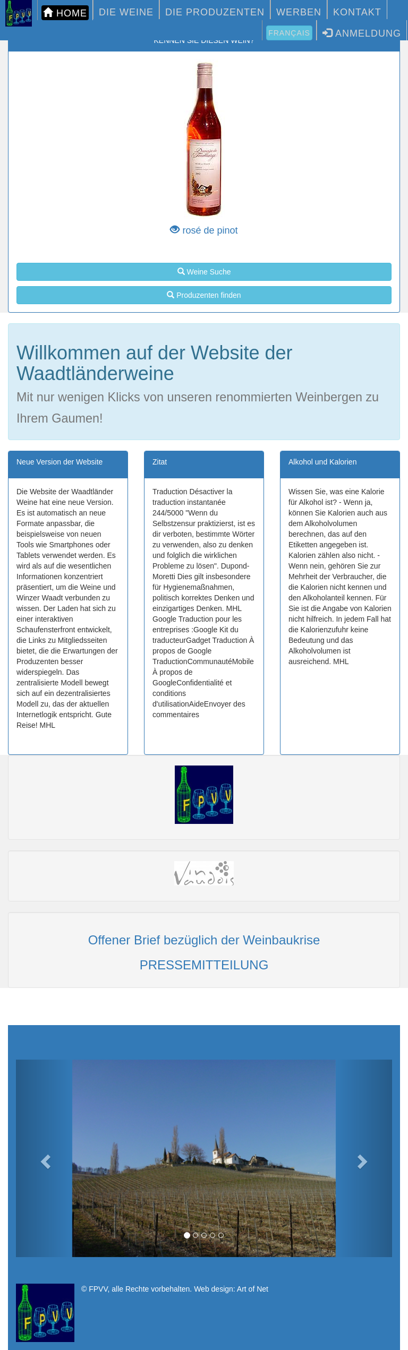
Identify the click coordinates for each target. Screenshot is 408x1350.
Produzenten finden (204, 295)
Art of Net (252, 1289)
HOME (65, 13)
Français (289, 33)
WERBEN (298, 12)
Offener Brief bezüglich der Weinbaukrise (204, 940)
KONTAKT (357, 12)
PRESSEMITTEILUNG (204, 965)
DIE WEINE (126, 12)
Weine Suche (204, 272)
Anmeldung (361, 33)
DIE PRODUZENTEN (215, 12)
